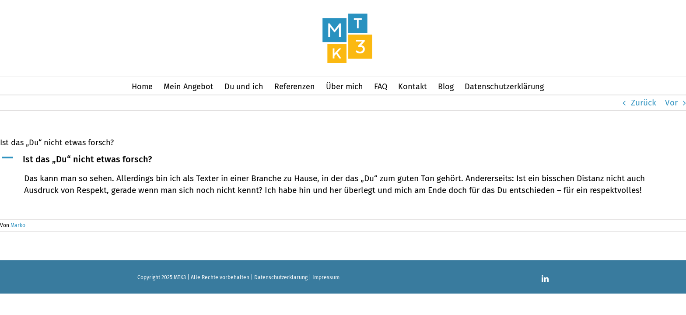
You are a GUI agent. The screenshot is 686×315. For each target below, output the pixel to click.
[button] (343, 159)
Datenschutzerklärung (281, 277)
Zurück (643, 103)
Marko (17, 225)
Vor (671, 103)
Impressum (326, 277)
